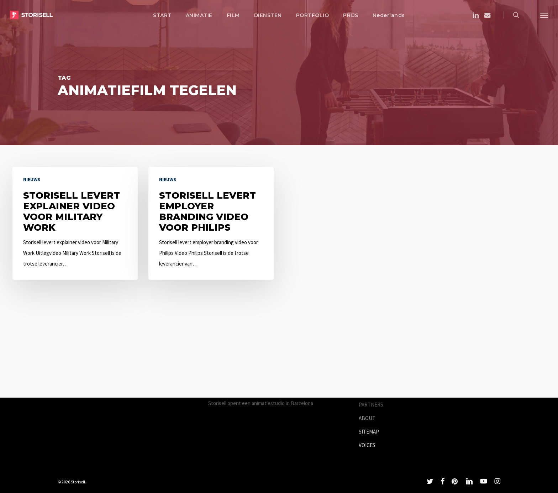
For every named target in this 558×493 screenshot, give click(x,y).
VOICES (367, 445)
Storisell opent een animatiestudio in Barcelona (260, 403)
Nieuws (31, 179)
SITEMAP (369, 431)
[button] (544, 15)
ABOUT (367, 418)
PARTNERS (371, 404)
